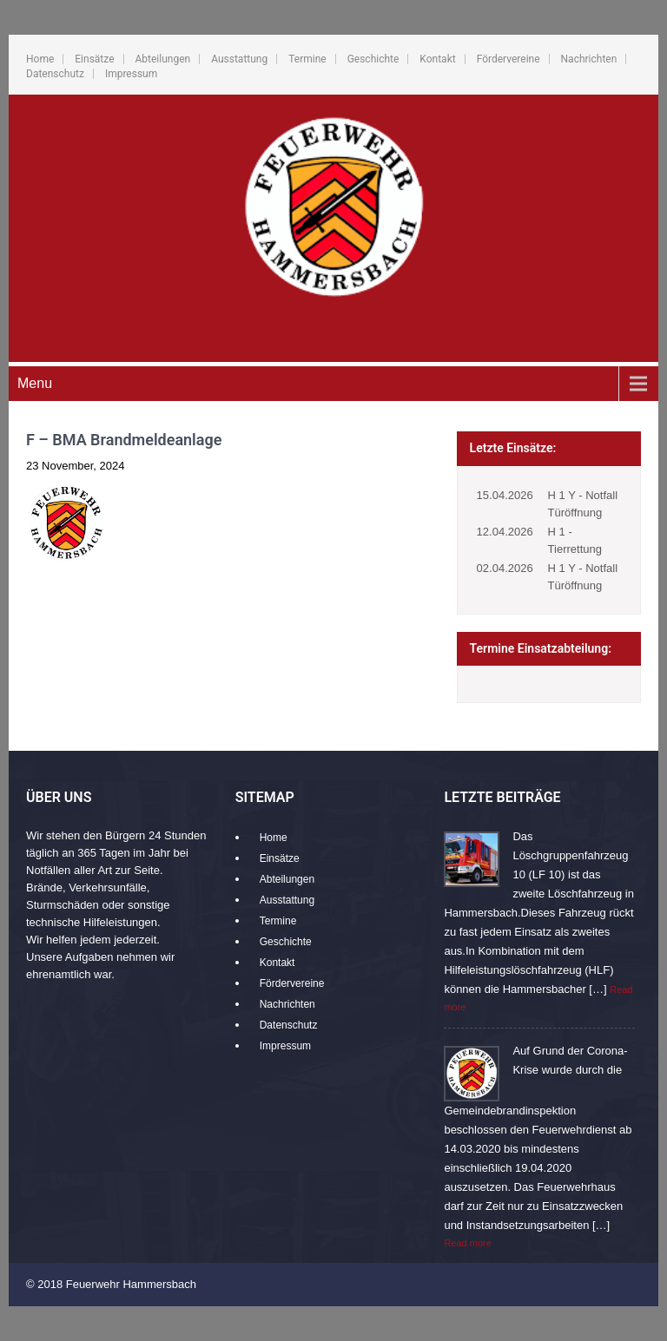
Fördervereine (508, 59)
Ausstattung (239, 59)
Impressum (131, 74)
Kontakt (437, 59)
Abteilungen (163, 59)
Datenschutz (55, 74)
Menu (34, 383)
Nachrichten (589, 59)
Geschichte (373, 59)
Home (40, 59)
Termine (307, 59)
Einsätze (94, 59)
